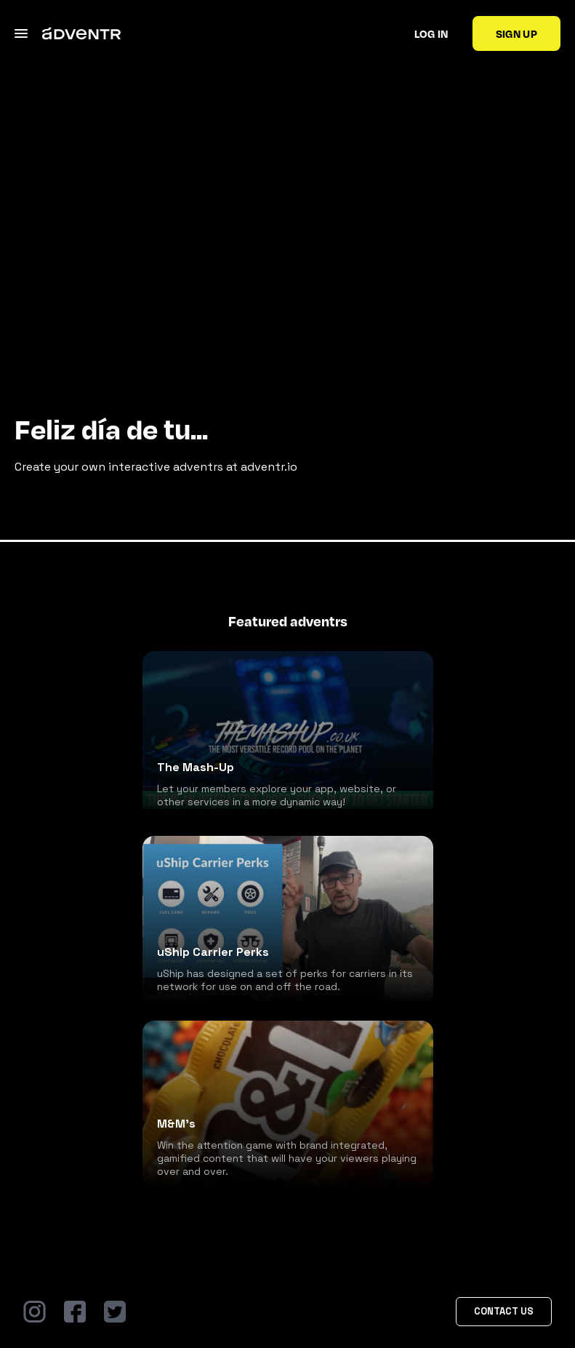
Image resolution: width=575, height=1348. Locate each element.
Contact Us (504, 1311)
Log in (431, 33)
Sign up (516, 33)
